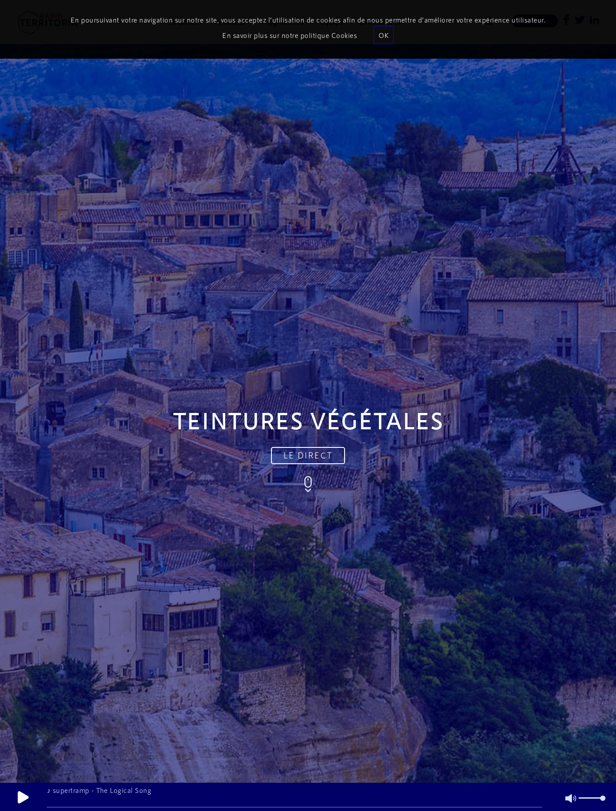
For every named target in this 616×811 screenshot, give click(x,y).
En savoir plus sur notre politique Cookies (289, 35)
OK (384, 35)
